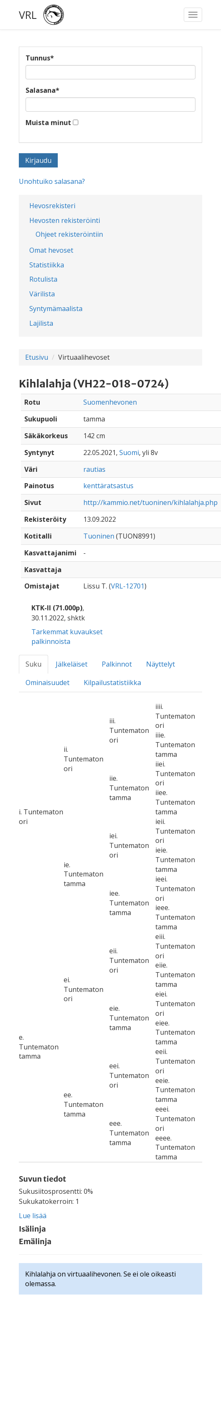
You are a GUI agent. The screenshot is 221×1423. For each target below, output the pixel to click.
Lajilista (41, 323)
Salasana (42, 90)
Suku (33, 664)
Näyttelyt (160, 664)
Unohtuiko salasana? (52, 181)
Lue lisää (32, 1215)
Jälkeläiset (71, 664)
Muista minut (48, 122)
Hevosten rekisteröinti (64, 220)
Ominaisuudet (47, 682)
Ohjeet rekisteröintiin (69, 234)
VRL (28, 15)
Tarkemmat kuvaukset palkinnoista (67, 636)
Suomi (129, 452)
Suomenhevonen (110, 402)
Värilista (42, 293)
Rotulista (43, 279)
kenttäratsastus (108, 485)
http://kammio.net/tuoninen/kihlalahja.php (150, 502)
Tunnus (40, 58)
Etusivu (36, 357)
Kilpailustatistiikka (112, 682)
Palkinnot (117, 664)
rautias (94, 469)
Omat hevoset (51, 250)
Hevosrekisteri (52, 205)
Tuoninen (98, 536)
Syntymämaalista (55, 308)
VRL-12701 (127, 586)
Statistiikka (46, 264)
